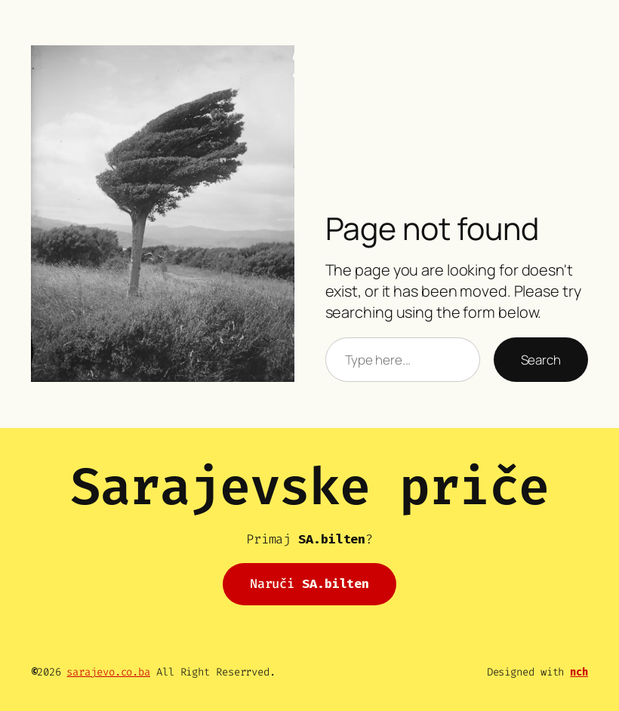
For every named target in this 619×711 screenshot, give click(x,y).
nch (579, 672)
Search (541, 359)
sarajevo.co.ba (108, 672)
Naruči (309, 583)
